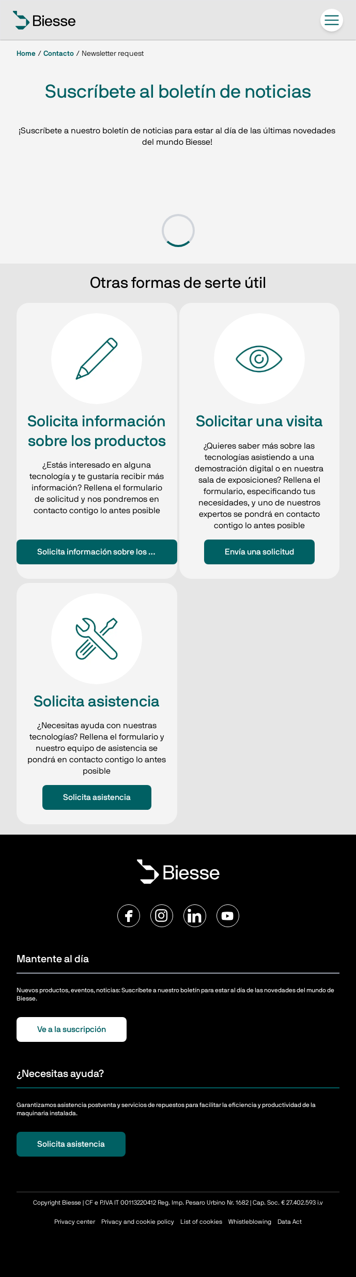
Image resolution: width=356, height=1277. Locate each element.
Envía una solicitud (259, 552)
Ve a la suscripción (71, 1029)
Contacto (58, 53)
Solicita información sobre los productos (107, 552)
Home (26, 53)
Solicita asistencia (97, 797)
